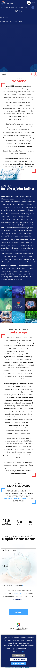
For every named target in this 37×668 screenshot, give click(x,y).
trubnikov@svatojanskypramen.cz (16, 7)
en (20, 11)
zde (22, 651)
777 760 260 (8, 3)
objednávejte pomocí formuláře (17, 498)
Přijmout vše (18, 663)
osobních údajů (19, 593)
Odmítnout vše (19, 659)
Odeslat (18, 612)
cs (16, 11)
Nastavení (18, 655)
